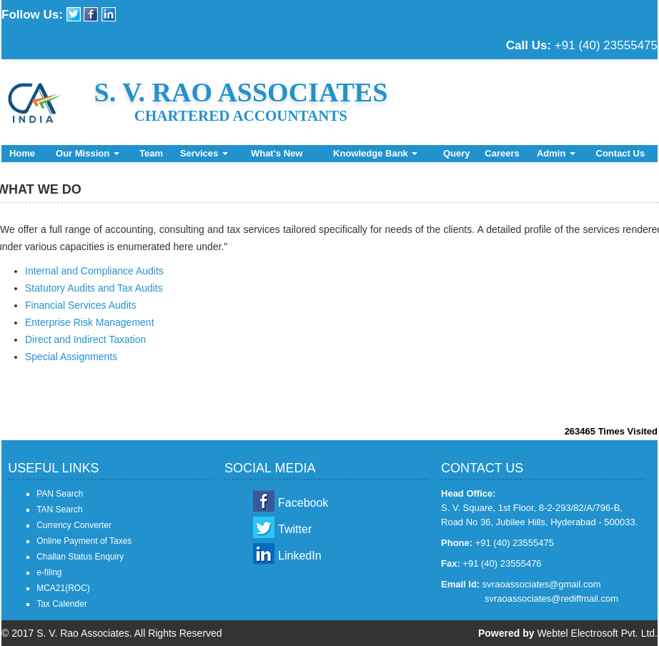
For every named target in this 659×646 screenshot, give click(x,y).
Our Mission (87, 153)
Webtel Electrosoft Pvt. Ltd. (597, 633)
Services (204, 153)
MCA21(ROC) (63, 588)
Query (456, 153)
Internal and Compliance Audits (94, 271)
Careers (502, 153)
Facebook (303, 503)
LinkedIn (300, 556)
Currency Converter (74, 525)
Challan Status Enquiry (80, 557)
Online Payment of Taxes (84, 541)
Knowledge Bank (375, 153)
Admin (556, 153)
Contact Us (620, 153)
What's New (276, 153)
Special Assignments (71, 356)
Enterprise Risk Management (89, 322)
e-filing (48, 572)
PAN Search (59, 494)
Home (22, 153)
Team (151, 153)
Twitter (295, 529)
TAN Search (59, 510)
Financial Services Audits (81, 305)
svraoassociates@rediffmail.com (551, 598)
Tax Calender (61, 604)
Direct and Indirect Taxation (85, 339)
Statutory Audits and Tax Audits (94, 288)
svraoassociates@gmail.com (541, 584)
